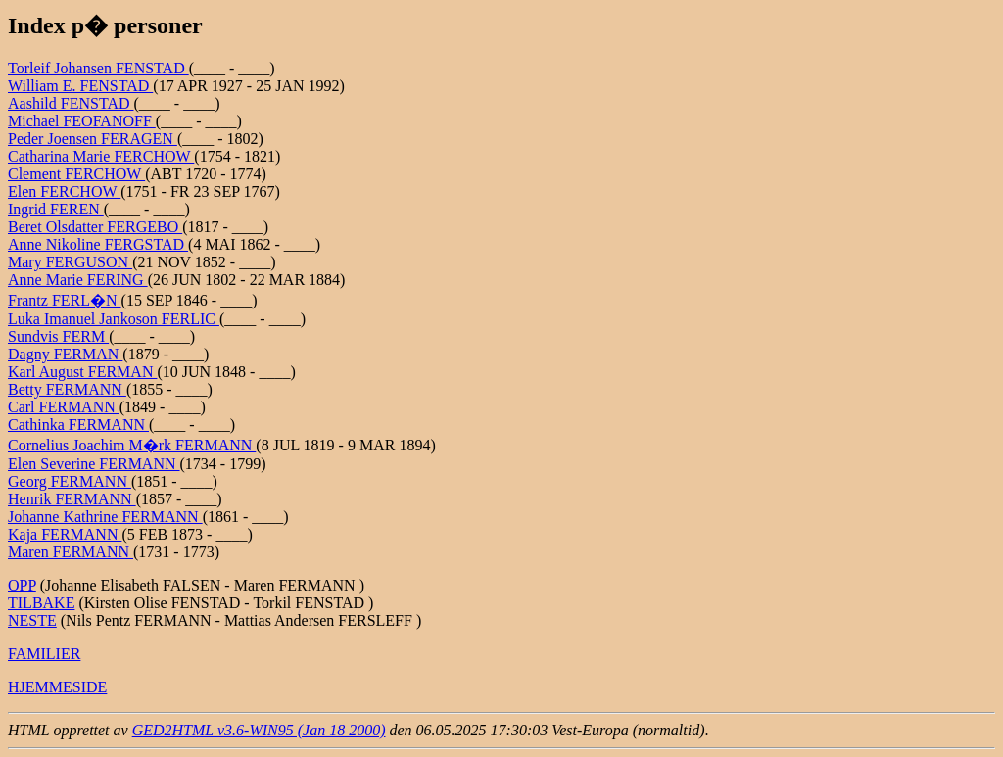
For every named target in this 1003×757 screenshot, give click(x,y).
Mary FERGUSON (70, 262)
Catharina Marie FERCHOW (101, 156)
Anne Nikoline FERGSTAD (98, 244)
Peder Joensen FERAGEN (92, 138)
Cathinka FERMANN (78, 424)
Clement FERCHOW (76, 174)
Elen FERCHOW (64, 191)
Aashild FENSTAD (71, 103)
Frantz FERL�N (64, 300)
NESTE (32, 620)
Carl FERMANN (63, 407)
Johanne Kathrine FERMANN (105, 516)
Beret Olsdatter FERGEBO (95, 226)
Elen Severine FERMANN (94, 463)
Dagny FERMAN (65, 354)
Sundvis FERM (58, 336)
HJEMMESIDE (57, 687)
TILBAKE (41, 602)
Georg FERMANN (69, 481)
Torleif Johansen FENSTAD (98, 68)
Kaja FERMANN (64, 534)
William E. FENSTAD (80, 85)
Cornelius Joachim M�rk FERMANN (132, 445)
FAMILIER (44, 653)
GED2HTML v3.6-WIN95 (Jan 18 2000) (259, 730)
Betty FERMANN (67, 389)
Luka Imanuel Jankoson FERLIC (113, 318)
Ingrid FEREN (56, 209)
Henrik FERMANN (72, 499)
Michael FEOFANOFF (82, 121)
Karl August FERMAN (82, 371)
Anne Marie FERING (78, 279)
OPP (22, 585)
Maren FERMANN (70, 552)
